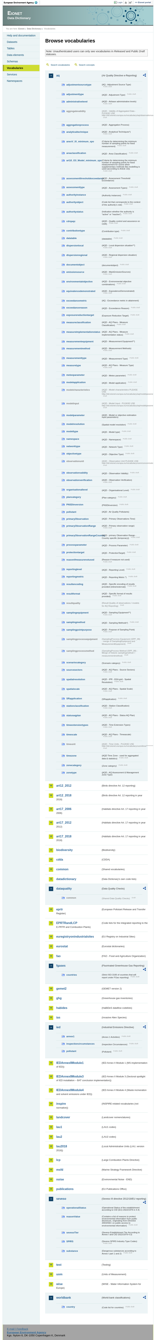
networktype (73, 446)
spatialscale (73, 689)
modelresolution (75, 424)
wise (59, 1284)
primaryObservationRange (81, 525)
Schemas (12, 61)
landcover (63, 1117)
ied (58, 1027)
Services (12, 74)
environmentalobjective (79, 281)
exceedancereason (76, 307)
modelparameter (75, 415)
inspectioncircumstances (80, 1043)
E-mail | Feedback (17, 1328)
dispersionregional (76, 255)
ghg (58, 998)
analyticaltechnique (77, 132)
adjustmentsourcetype (78, 84)
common (62, 869)
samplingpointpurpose (79, 629)
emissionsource (75, 272)
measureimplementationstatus (83, 332)
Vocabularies (15, 68)
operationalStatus (76, 1207)
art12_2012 (63, 785)
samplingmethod (75, 622)
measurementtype (76, 358)
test (58, 1264)
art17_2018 (63, 836)
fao (58, 956)
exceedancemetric (76, 300)
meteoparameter (75, 375)
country (70, 1306)
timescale (71, 734)
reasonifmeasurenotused (80, 559)
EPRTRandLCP (66, 923)
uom (59, 1274)
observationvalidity (77, 472)
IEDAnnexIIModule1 (70, 1062)
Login (119, 2)
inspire (61, 1103)
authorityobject (74, 202)
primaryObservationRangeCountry (83, 535)
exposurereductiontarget (80, 315)
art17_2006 (63, 809)
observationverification (79, 480)
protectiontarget (75, 552)
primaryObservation (77, 519)
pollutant (71, 512)
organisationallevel (77, 489)
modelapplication (76, 382)
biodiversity (64, 850)
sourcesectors (74, 669)
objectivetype (73, 453)
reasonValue (73, 1216)
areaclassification (76, 153)
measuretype (73, 365)
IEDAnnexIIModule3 (70, 1076)
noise (60, 1179)
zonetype (71, 772)
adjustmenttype (75, 94)
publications (64, 1189)
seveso (61, 1198)
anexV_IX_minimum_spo (80, 141)
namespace (72, 439)
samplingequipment (77, 612)
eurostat (62, 946)
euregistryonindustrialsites (75, 936)
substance (72, 1251)
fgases (61, 965)
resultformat (73, 593)
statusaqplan (73, 715)
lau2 (59, 1136)
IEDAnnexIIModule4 (70, 1090)
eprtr (59, 909)
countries (71, 974)
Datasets (12, 41)
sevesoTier (72, 1232)
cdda (59, 859)
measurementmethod (78, 348)
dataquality (64, 888)
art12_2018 (63, 795)
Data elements (15, 54)
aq (58, 75)
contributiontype (75, 230)
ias (58, 1017)
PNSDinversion (74, 504)
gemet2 (61, 988)
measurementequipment (79, 341)
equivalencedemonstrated (80, 291)
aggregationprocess (77, 125)
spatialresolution (75, 679)
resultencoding (74, 584)
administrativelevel (76, 101)
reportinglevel (74, 569)
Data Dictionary (34, 29)
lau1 (59, 1127)
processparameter (76, 544)
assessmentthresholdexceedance (83, 178)
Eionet (21, 29)
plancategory (73, 497)
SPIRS (69, 1241)
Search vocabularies (60, 65)
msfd (59, 1169)
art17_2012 (63, 822)
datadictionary (66, 879)
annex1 (70, 1036)
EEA (22, 2)
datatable (71, 238)
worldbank (63, 1297)
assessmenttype (75, 187)
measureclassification (78, 322)
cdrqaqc (70, 221)
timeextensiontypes (77, 725)
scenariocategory (76, 662)
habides (61, 1007)
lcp (58, 1159)
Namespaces (14, 80)
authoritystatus (74, 211)
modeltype (72, 431)
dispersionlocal (75, 245)
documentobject (75, 264)
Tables (10, 48)
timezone (71, 755)
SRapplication (74, 698)
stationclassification (77, 705)
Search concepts (87, 65)
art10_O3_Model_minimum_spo (83, 160)
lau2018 (61, 1146)
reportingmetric (75, 576)
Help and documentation (21, 35)
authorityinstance (76, 194)
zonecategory (73, 765)
